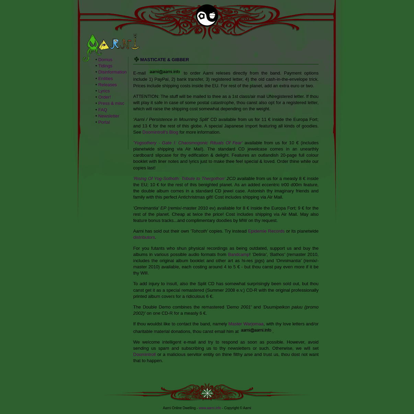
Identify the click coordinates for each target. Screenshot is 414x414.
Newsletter (108, 116)
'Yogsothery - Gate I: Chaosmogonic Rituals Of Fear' (187, 142)
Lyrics (104, 90)
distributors (144, 237)
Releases (107, 84)
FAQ (102, 109)
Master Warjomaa (245, 323)
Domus (105, 59)
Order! (104, 97)
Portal (104, 122)
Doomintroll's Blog (160, 132)
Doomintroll (144, 354)
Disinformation (112, 72)
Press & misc (111, 103)
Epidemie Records (266, 231)
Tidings (105, 65)
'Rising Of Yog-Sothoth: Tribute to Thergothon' (179, 178)
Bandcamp (238, 254)
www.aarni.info (210, 408)
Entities (105, 78)
